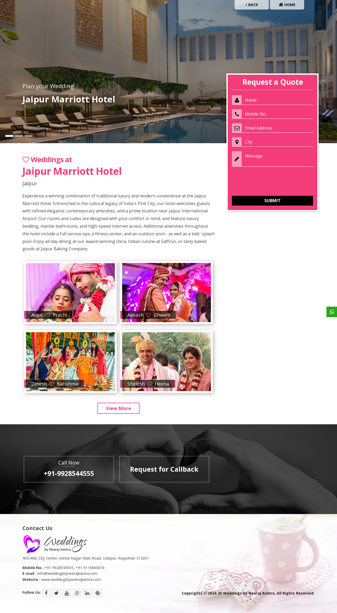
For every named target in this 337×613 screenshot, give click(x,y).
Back (251, 4)
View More (118, 408)
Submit (272, 200)
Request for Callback (164, 469)
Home (287, 4)
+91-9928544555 (69, 473)
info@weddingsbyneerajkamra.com (67, 573)
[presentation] (272, 181)
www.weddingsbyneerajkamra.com (71, 579)
